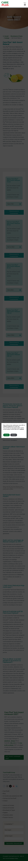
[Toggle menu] (25, 4)
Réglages (14, 435)
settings (22, 429)
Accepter (6, 435)
